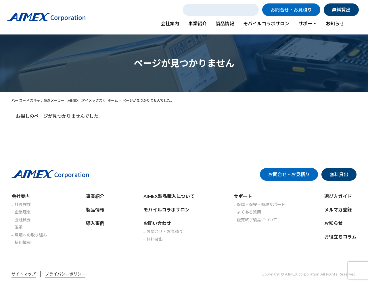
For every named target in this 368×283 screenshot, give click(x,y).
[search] (221, 9)
